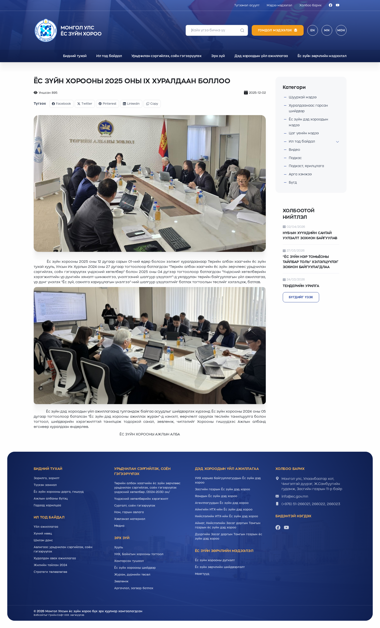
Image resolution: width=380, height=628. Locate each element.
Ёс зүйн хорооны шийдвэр (135, 568)
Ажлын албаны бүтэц (51, 498)
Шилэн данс (43, 540)
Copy (152, 103)
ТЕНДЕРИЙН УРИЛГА (301, 286)
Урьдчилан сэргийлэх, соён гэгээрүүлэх (166, 56)
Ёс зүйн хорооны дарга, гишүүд (59, 491)
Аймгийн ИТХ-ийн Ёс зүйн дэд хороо (223, 509)
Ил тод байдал (109, 56)
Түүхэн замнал (45, 485)
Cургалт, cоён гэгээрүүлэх (134, 505)
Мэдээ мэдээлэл (279, 5)
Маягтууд (202, 574)
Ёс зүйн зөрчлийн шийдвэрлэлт (220, 567)
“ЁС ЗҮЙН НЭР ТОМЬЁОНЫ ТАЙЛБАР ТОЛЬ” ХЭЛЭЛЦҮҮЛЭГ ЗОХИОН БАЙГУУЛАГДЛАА (311, 262)
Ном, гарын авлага (129, 512)
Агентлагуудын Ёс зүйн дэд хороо (222, 502)
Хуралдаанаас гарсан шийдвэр (308, 108)
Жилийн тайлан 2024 (50, 565)
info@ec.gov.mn (295, 496)
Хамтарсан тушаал (129, 561)
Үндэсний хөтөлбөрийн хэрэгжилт (141, 498)
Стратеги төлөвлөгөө (50, 572)
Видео (294, 149)
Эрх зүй (218, 56)
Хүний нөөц (43, 533)
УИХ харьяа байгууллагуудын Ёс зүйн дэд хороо (228, 480)
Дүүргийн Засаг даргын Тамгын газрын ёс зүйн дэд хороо (228, 536)
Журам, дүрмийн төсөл (132, 574)
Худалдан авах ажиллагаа (55, 558)
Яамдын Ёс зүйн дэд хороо (216, 496)
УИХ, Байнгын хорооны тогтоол (138, 554)
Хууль (118, 547)
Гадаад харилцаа (47, 505)
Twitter (85, 103)
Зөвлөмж (121, 581)
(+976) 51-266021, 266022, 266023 (311, 503)
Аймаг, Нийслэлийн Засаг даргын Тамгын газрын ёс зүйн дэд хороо (227, 525)
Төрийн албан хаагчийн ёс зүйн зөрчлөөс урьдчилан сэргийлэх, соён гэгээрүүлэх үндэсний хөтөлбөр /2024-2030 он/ (147, 487)
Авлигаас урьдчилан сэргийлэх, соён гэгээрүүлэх (63, 549)
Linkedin (131, 103)
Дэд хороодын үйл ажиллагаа (261, 56)
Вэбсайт (39, 615)
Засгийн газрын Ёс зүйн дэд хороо (222, 489)
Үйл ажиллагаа (46, 527)
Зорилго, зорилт (46, 478)
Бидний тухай (75, 56)
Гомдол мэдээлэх (277, 30)
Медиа (119, 526)
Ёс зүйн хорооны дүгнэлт (215, 560)
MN (326, 30)
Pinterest (108, 103)
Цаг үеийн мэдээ (304, 133)
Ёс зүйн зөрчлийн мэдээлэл (322, 56)
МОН (341, 30)
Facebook (61, 103)
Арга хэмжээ (300, 174)
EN (312, 30)
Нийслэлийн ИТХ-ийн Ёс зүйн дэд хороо (226, 516)
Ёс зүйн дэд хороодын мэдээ (309, 122)
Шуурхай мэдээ (303, 97)
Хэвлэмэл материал (129, 519)
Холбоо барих (310, 5)
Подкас (295, 158)
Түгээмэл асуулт (246, 5)
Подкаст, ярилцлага (306, 166)
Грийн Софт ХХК (59, 615)
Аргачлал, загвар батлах (133, 588)
